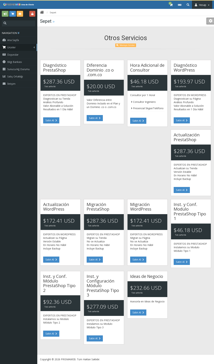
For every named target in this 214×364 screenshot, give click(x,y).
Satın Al (51, 120)
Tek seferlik (50, 86)
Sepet (53, 12)
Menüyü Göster (125, 45)
